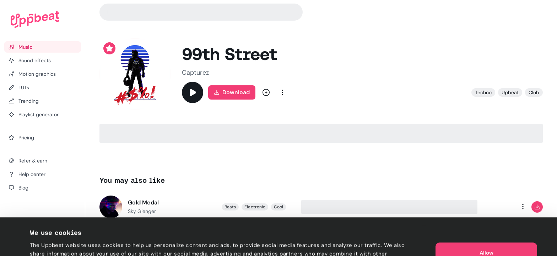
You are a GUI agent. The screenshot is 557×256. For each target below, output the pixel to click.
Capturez (195, 72)
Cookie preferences (55, 242)
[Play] (192, 92)
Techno (483, 92)
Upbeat (510, 92)
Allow (486, 220)
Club (534, 92)
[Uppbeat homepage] (35, 19)
